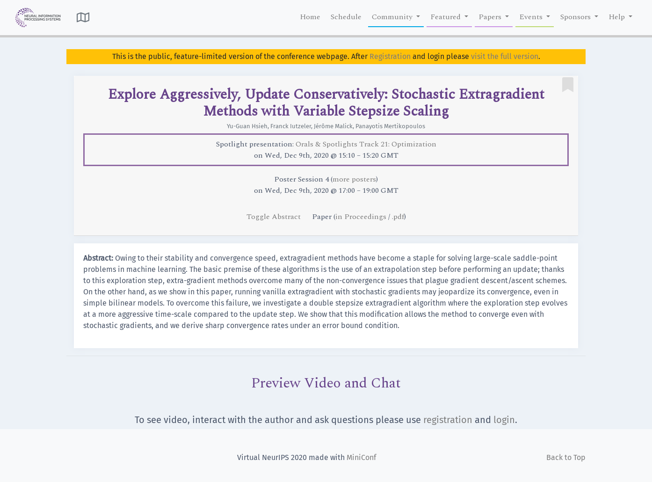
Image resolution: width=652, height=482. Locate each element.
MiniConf (361, 457)
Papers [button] (490, 16)
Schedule (346, 16)
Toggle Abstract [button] (274, 216)
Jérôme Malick (333, 126)
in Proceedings (360, 216)
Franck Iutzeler (290, 126)
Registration (390, 56)
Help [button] (618, 16)
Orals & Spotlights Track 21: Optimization (366, 144)
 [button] (83, 17)
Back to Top (566, 457)
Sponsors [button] (576, 16)
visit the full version (504, 56)
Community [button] (393, 16)
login (504, 419)
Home (310, 16)
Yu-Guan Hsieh (247, 126)
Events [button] (531, 16)
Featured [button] (446, 16)
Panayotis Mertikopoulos (390, 126)
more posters (354, 179)
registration (447, 419)
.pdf (398, 216)
